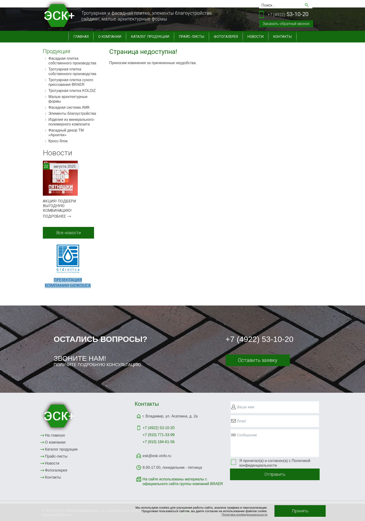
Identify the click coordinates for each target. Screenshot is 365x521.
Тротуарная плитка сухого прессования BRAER (70, 82)
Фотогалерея (226, 37)
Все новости (68, 232)
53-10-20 (287, 14)
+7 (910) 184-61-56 (159, 442)
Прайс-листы (191, 37)
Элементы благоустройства (72, 113)
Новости (255, 37)
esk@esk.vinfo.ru (157, 456)
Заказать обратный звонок (286, 23)
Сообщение (247, 435)
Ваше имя (245, 407)
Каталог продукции (150, 37)
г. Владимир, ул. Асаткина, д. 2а (170, 416)
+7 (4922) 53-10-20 (260, 339)
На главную (55, 435)
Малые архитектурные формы (68, 99)
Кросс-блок (58, 141)
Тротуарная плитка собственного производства (72, 71)
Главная (81, 37)
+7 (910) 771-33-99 (159, 435)
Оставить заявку (257, 360)
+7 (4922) (159, 428)
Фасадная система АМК (69, 107)
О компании (109, 37)
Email (241, 421)
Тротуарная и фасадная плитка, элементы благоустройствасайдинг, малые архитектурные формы (146, 16)
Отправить (274, 474)
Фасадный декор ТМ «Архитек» (66, 132)
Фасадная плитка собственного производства (72, 60)
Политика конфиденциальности (244, 514)
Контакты (282, 37)
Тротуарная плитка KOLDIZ (72, 91)
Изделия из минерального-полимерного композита (71, 122)
